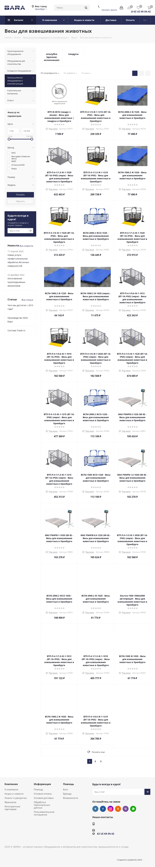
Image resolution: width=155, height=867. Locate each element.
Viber (126, 809)
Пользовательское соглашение (44, 813)
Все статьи (27, 299)
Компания (11, 784)
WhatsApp (133, 809)
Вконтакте (95, 809)
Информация (42, 784)
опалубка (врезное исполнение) (51, 57)
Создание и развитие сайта (129, 859)
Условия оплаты (43, 793)
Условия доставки (44, 797)
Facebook (103, 809)
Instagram (110, 809)
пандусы (73, 53)
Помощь (38, 789)
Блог (65, 789)
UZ (138, 11)
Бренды (67, 793)
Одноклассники (118, 809)
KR (142, 11)
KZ (135, 11)
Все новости (26, 245)
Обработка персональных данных (42, 805)
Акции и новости (14, 793)
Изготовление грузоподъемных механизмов (16, 282)
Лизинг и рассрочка (16, 797)
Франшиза (10, 802)
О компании (11, 789)
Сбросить (20, 201)
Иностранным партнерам (12, 808)
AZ (149, 11)
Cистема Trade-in (16, 330)
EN (145, 11)
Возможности (70, 797)
